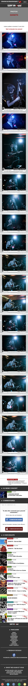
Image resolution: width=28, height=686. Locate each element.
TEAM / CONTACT (14, 645)
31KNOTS (14, 15)
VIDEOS (14, 642)
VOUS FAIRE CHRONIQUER (14, 671)
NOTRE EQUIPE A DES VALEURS (14, 670)
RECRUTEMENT (14, 674)
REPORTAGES (14, 640)
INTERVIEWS (14, 637)
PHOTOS (14, 635)
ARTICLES (14, 639)
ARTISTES (14, 633)
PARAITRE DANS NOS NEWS (14, 673)
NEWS (14, 632)
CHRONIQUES (14, 636)
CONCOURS (14, 644)
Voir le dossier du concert (14, 29)
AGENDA (14, 641)
